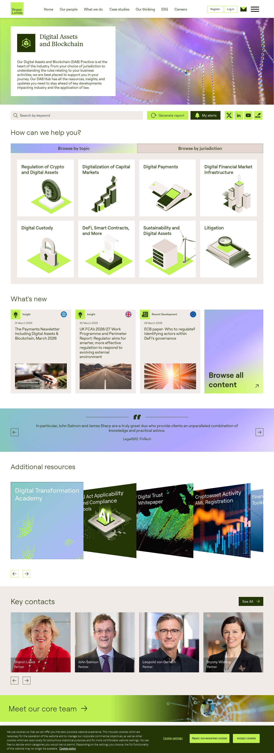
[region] (137, 739)
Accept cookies (246, 739)
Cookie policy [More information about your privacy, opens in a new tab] (67, 748)
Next (26, 680)
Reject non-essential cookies (209, 739)
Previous (14, 680)
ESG (164, 9)
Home (48, 9)
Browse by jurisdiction (200, 148)
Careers (180, 9)
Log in (230, 9)
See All (247, 601)
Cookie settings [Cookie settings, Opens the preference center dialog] (173, 739)
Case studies (119, 9)
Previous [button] (14, 432)
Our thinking (145, 9)
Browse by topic (74, 148)
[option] (41, 351)
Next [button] (259, 432)
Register (215, 9)
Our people (68, 9)
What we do (93, 9)
